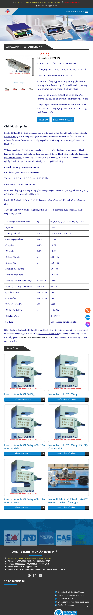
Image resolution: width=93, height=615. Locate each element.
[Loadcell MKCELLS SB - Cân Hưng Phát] (7, 11)
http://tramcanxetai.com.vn (54, 569)
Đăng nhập (74, 11)
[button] (16, 82)
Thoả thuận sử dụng (64, 605)
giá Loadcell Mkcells (13, 157)
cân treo (76, 108)
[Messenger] (88, 324)
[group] (12, 542)
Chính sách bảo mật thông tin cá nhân (71, 602)
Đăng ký (81, 11)
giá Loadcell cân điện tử (48, 333)
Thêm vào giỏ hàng (62, 120)
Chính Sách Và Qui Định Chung (69, 592)
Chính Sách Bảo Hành (65, 598)
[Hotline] (88, 310)
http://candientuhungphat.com (29, 569)
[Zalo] (88, 317)
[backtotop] (88, 606)
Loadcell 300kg (11, 136)
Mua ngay (43, 120)
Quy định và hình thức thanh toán (69, 595)
